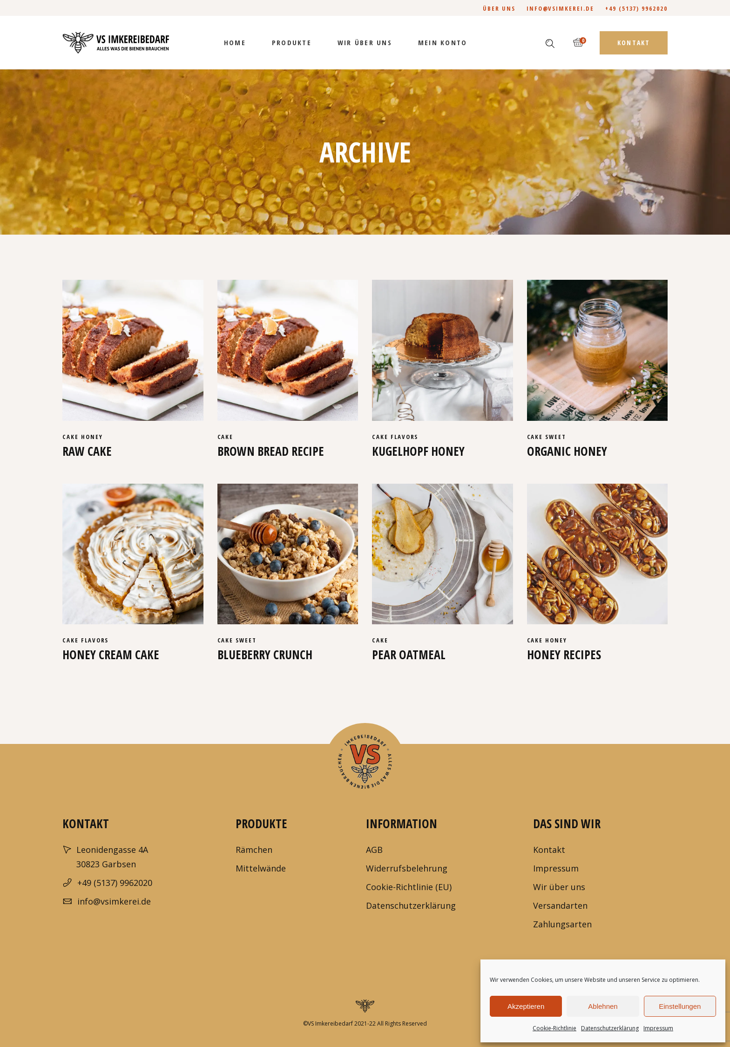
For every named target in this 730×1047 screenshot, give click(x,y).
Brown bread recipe (270, 451)
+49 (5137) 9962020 (636, 8)
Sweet (555, 436)
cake (71, 436)
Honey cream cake (110, 654)
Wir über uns (559, 886)
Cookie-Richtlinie (554, 1028)
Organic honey (567, 451)
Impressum (658, 1028)
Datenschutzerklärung (610, 1028)
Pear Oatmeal (409, 654)
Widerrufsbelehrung (406, 868)
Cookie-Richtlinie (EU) (409, 886)
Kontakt (549, 849)
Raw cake (87, 451)
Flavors (405, 436)
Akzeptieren (525, 1006)
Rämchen (254, 849)
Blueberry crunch (264, 654)
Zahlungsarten (562, 924)
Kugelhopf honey (418, 451)
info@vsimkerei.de (560, 8)
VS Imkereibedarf (330, 1023)
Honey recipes (564, 654)
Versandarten (560, 905)
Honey (92, 436)
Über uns (499, 8)
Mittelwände (261, 868)
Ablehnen (602, 1006)
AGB (374, 849)
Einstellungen (680, 1006)
